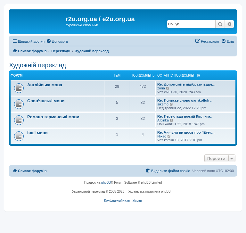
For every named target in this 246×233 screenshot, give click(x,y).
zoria (161, 88)
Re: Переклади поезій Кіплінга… (185, 116)
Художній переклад (37, 65)
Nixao (161, 136)
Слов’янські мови (45, 100)
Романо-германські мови (53, 116)
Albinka (163, 120)
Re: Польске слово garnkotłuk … (185, 100)
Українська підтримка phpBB (149, 191)
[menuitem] (57, 41)
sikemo (162, 104)
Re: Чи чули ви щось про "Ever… (186, 132)
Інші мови (37, 132)
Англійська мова (44, 84)
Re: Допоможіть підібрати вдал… (186, 84)
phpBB (106, 182)
